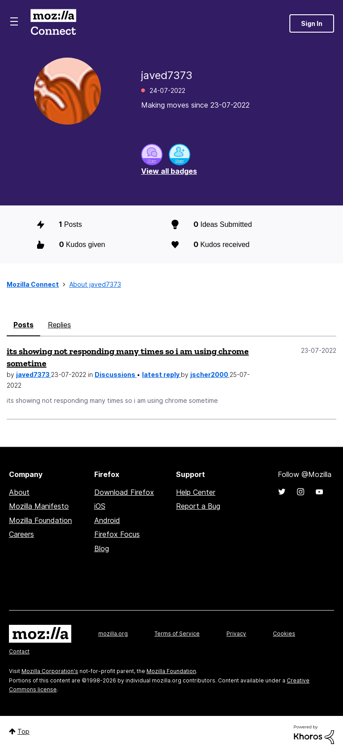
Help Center (195, 492)
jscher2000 (210, 374)
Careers (21, 534)
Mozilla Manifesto (39, 506)
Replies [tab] (59, 324)
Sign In (311, 23)
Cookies (284, 633)
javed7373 (33, 374)
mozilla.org (113, 633)
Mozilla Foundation (40, 520)
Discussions (116, 374)
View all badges (169, 171)
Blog (101, 548)
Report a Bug (198, 506)
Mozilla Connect (53, 23)
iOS (99, 506)
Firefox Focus (117, 534)
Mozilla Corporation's (49, 671)
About (19, 492)
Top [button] (23, 731)
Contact (19, 651)
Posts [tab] (23, 324)
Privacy (236, 633)
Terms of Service (177, 633)
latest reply (161, 374)
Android (107, 520)
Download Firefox (124, 492)
